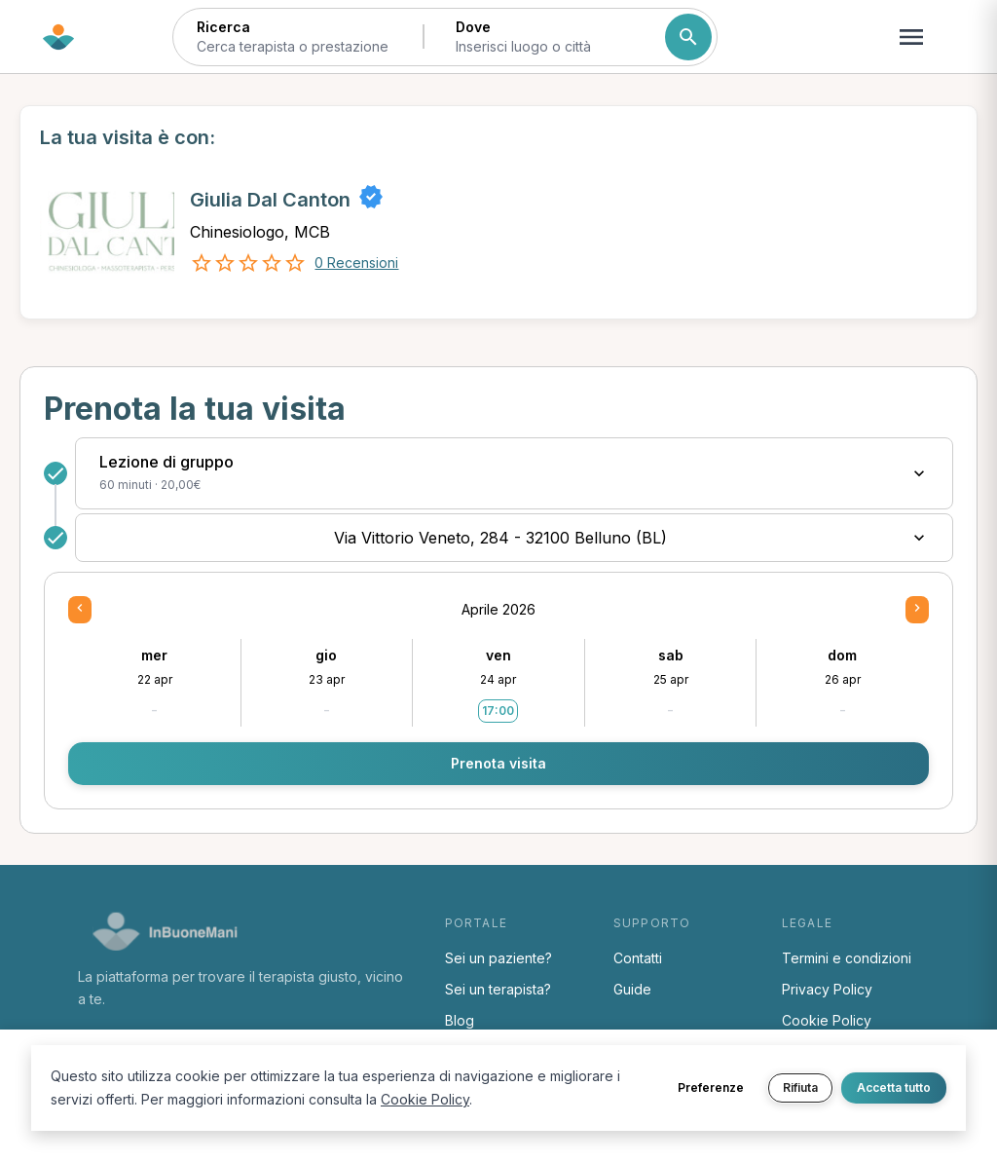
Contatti (637, 958)
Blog (459, 1020)
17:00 (498, 710)
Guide (632, 989)
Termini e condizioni (846, 958)
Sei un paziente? (498, 958)
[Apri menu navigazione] (911, 37)
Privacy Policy (827, 989)
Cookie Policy (826, 1020)
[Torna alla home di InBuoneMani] (58, 37)
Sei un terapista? (498, 989)
